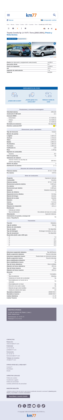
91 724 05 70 (20, 317)
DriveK (8, 371)
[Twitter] (24, 406)
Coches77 (9, 367)
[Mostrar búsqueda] (54, 15)
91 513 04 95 (18, 318)
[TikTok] (43, 406)
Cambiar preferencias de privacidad (16, 383)
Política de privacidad (13, 381)
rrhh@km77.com (11, 360)
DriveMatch (10, 369)
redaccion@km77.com (13, 343)
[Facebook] (19, 406)
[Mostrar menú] (8, 15)
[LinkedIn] (29, 406)
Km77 (31, 15)
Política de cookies (12, 378)
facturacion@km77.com (13, 355)
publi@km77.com (11, 349)
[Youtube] (34, 406)
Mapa (17, 314)
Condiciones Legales (12, 380)
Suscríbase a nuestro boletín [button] (18, 396)
